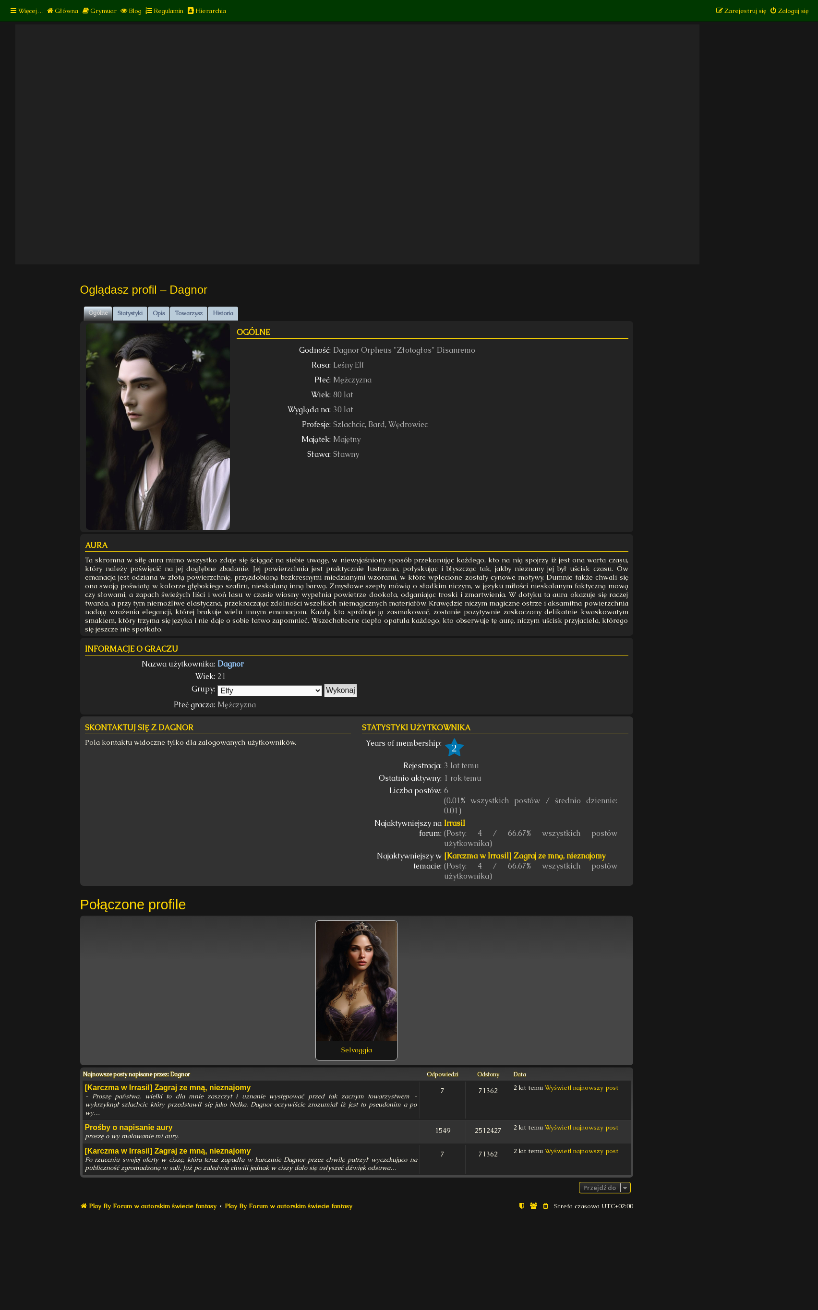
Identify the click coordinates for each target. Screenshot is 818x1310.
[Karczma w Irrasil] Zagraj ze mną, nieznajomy (524, 856)
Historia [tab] (223, 313)
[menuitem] (62, 11)
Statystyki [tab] (130, 313)
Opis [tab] (159, 313)
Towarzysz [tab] (189, 313)
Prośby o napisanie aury (129, 1127)
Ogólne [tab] (98, 313)
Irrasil (454, 823)
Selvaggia (356, 1050)
